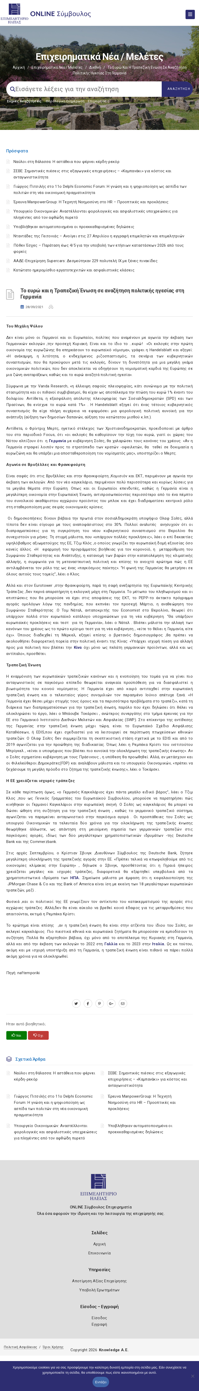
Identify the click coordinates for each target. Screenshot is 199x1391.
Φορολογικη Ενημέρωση (65, 101)
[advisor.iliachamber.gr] (123, 1003)
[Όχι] (192, 1378)
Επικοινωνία (99, 1253)
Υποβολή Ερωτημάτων (99, 1290)
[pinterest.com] (99, 1003)
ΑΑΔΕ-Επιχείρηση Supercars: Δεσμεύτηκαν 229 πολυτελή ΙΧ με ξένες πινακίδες (85, 261)
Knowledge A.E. (114, 1350)
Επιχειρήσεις (98, 101)
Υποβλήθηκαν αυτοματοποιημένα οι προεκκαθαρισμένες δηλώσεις (73, 226)
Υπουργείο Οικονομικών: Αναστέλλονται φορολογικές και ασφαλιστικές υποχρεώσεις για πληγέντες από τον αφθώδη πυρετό (55, 1131)
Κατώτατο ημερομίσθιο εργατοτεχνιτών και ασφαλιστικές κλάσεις (73, 270)
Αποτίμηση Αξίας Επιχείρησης (99, 1281)
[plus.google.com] (111, 1003)
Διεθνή (95, 67)
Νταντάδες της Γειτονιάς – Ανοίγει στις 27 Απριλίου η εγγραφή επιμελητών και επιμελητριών (98, 236)
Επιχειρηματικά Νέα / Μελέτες (57, 67)
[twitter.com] (76, 1003)
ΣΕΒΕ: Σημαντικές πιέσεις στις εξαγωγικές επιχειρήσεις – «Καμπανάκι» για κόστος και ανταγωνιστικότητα (147, 1079)
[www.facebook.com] (88, 1003)
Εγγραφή (99, 1324)
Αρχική (19, 67)
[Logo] (100, 1189)
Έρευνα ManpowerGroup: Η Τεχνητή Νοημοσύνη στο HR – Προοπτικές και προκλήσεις (91, 202)
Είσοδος (99, 1318)
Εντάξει (100, 1382)
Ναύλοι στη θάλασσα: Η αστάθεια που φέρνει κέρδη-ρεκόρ (66, 161)
